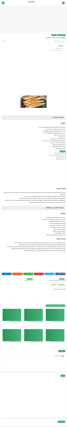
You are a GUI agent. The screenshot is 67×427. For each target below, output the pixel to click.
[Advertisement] (33, 20)
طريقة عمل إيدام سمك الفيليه (35, 321)
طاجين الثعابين (58, 48)
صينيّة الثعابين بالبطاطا (56, 50)
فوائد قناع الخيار (60, 159)
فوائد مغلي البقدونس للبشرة (56, 155)
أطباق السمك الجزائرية (15, 342)
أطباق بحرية (61, 35)
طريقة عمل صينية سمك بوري (57, 342)
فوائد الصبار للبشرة (59, 153)
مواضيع (32, 2)
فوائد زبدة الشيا (60, 157)
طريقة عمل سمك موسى (15, 321)
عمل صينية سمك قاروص (36, 342)
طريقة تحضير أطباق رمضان (57, 321)
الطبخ (54, 35)
